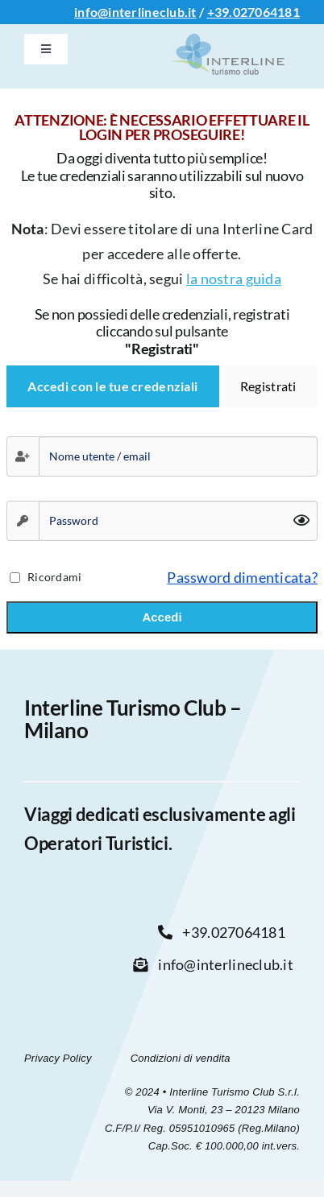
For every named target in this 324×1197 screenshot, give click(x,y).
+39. (220, 11)
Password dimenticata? (242, 577)
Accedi (161, 617)
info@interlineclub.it (135, 11)
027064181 (266, 11)
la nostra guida (233, 278)
